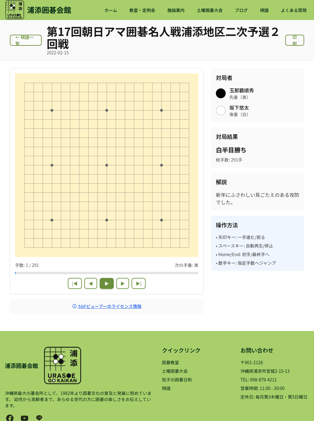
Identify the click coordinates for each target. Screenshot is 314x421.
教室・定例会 (142, 10)
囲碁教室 (170, 362)
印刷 (295, 40)
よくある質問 (294, 10)
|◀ (75, 283)
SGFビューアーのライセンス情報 (107, 306)
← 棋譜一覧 (24, 40)
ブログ (241, 10)
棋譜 (264, 10)
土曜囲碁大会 (210, 10)
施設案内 (176, 10)
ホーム (110, 10)
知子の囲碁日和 (177, 379)
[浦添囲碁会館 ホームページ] (38, 10)
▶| (138, 283)
